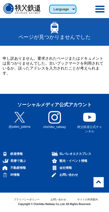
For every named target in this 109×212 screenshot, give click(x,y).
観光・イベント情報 (73, 161)
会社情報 (65, 168)
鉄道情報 (16, 154)
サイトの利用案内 (87, 199)
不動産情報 (18, 168)
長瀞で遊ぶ (18, 161)
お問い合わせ (68, 175)
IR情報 (15, 175)
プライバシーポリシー (27, 199)
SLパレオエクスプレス (75, 154)
